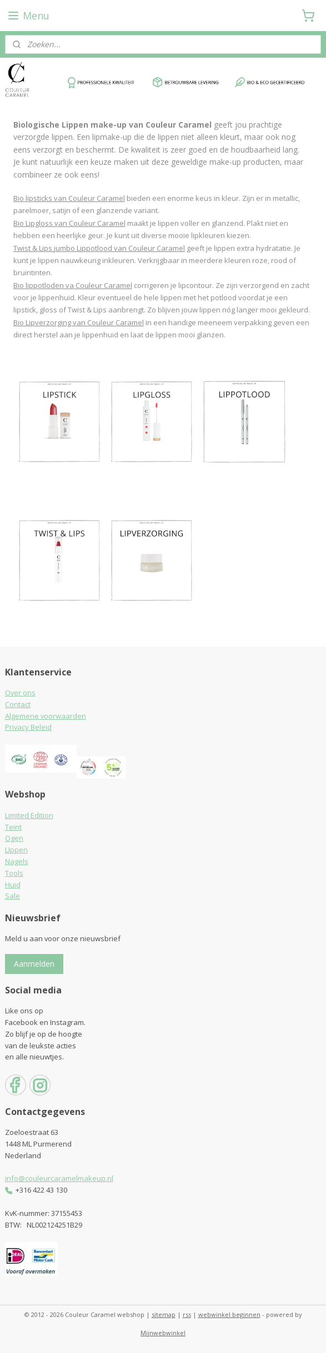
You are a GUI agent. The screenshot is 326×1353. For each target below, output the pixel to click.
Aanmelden (34, 963)
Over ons (20, 693)
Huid (13, 885)
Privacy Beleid (28, 727)
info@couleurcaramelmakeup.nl (59, 1178)
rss (187, 1314)
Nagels (16, 861)
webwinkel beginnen (229, 1314)
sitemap (163, 1314)
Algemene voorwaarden (45, 716)
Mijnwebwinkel (163, 1333)
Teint (13, 827)
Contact (18, 704)
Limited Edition (29, 815)
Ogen (14, 838)
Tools (14, 873)
